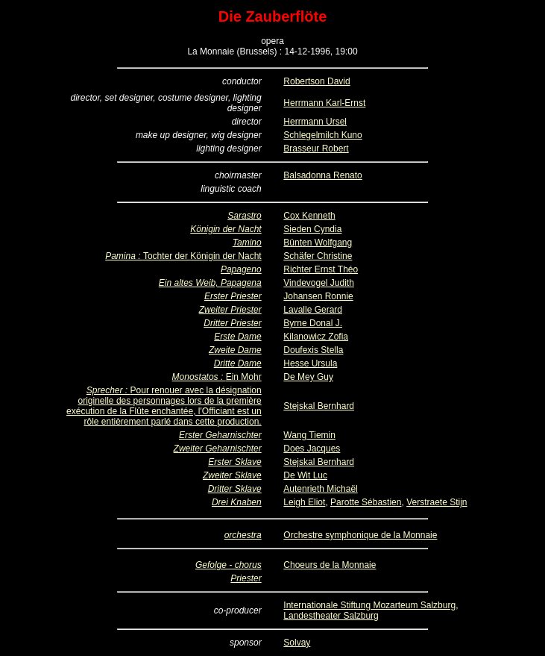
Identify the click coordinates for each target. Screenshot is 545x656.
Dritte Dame (238, 363)
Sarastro (244, 215)
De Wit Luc (305, 475)
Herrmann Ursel (315, 121)
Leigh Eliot (304, 502)
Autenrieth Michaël (320, 489)
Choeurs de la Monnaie (329, 565)
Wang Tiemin (309, 435)
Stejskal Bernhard (318, 406)
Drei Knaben (237, 502)
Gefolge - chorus (228, 565)
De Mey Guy (308, 377)
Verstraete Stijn (436, 502)
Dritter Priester (232, 323)
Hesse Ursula (310, 363)
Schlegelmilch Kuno (322, 135)
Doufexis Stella (313, 350)
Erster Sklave (234, 462)
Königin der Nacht (225, 229)
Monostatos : (199, 377)
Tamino (247, 242)
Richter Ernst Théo (320, 269)
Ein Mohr (244, 377)
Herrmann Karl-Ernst (324, 103)
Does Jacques (311, 448)
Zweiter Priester (230, 309)
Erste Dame (237, 336)
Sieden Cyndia (312, 229)
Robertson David (316, 81)
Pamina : (124, 256)
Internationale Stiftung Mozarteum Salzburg (369, 605)
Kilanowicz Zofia (315, 336)
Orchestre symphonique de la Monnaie (360, 535)
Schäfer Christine (317, 256)
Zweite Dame (235, 350)
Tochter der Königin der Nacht (202, 256)
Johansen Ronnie (318, 296)
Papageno (241, 269)
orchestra (243, 535)
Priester (245, 578)
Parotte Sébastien (365, 502)
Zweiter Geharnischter (218, 448)
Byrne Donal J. (312, 323)
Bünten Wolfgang (317, 242)
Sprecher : (108, 390)
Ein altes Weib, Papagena (210, 283)
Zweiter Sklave (232, 475)
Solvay (296, 642)
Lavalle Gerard (312, 309)
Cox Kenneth (309, 215)
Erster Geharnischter (220, 435)
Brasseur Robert (315, 148)
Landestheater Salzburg (330, 615)
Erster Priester (233, 296)
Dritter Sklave (235, 489)
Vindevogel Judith (318, 283)
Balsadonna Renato (322, 175)
